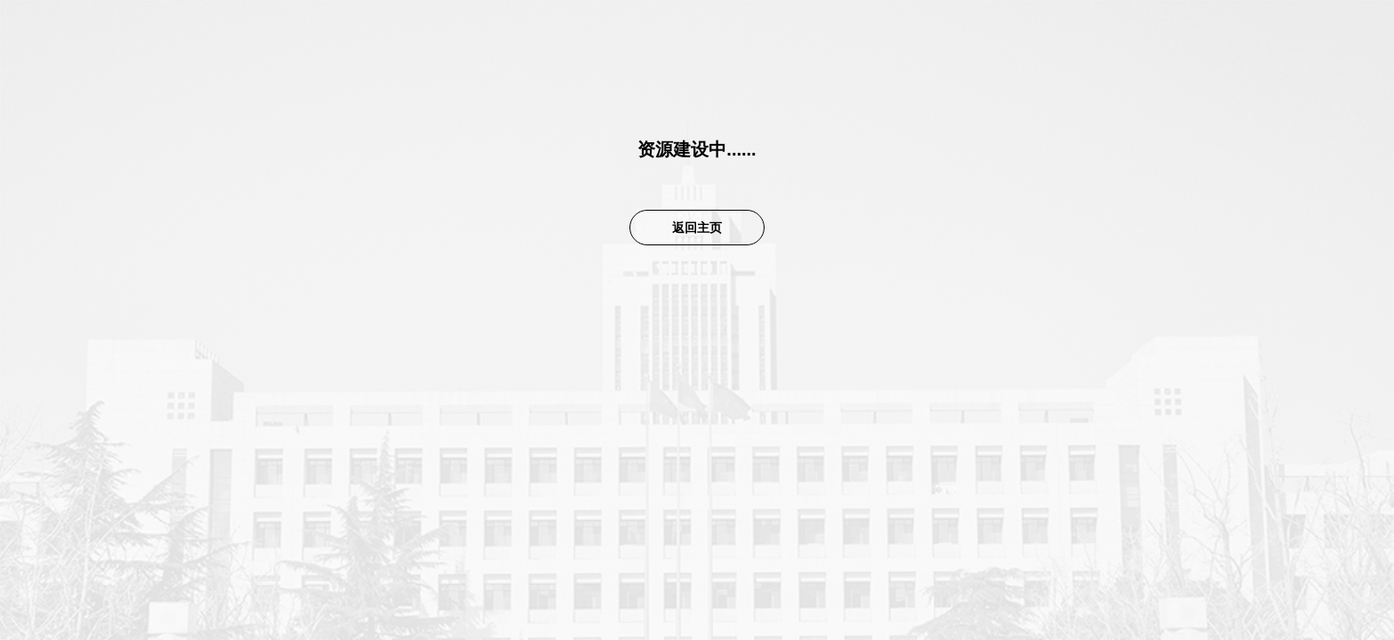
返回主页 (697, 227)
